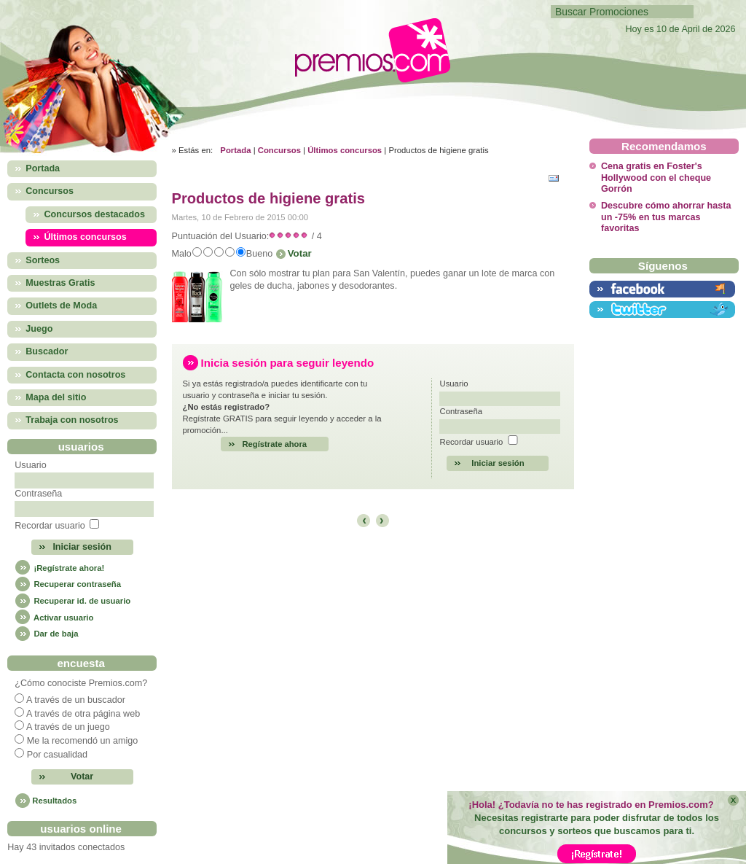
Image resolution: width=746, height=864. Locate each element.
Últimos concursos (344, 150)
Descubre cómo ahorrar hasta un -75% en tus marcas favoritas (666, 217)
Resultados (54, 800)
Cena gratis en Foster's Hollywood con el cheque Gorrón (656, 177)
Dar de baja (46, 633)
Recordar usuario (50, 526)
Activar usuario (54, 617)
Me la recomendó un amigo (82, 741)
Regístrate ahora (275, 444)
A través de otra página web (83, 714)
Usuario (30, 465)
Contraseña (38, 494)
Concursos (279, 150)
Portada (235, 150)
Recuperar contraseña (68, 584)
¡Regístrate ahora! (59, 568)
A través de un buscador (75, 700)
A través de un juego (68, 727)
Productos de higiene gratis (268, 198)
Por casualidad (57, 755)
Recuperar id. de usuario (72, 600)
